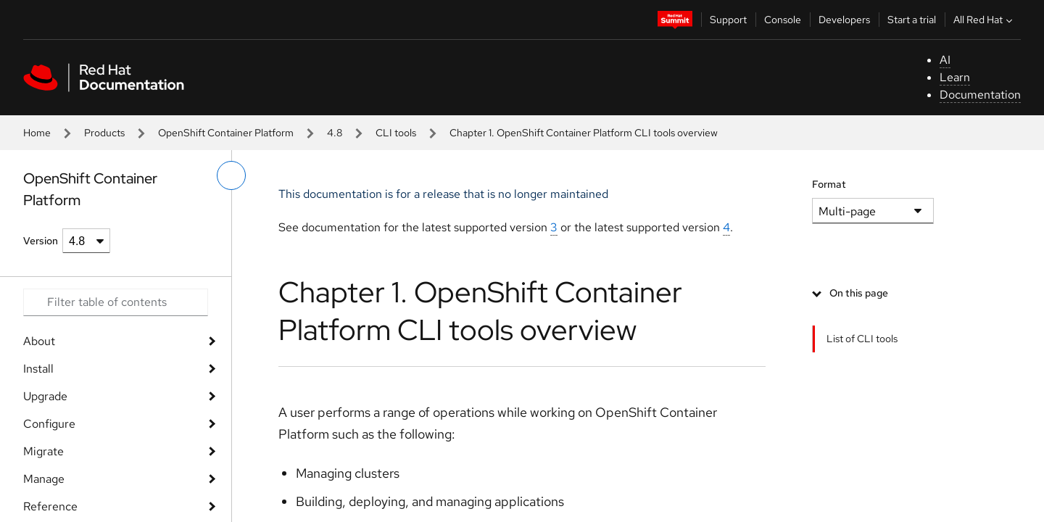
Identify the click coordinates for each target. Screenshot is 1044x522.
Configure (49, 423)
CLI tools (396, 132)
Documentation (980, 94)
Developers (844, 19)
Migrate (43, 451)
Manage (44, 478)
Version (40, 240)
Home (37, 132)
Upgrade (45, 396)
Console (782, 19)
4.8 (334, 132)
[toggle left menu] (231, 175)
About (39, 341)
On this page (858, 292)
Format (829, 184)
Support (728, 19)
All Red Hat (984, 19)
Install (38, 368)
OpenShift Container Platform (226, 132)
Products (104, 132)
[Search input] (115, 302)
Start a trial (911, 19)
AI (945, 59)
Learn (955, 77)
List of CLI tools (862, 338)
